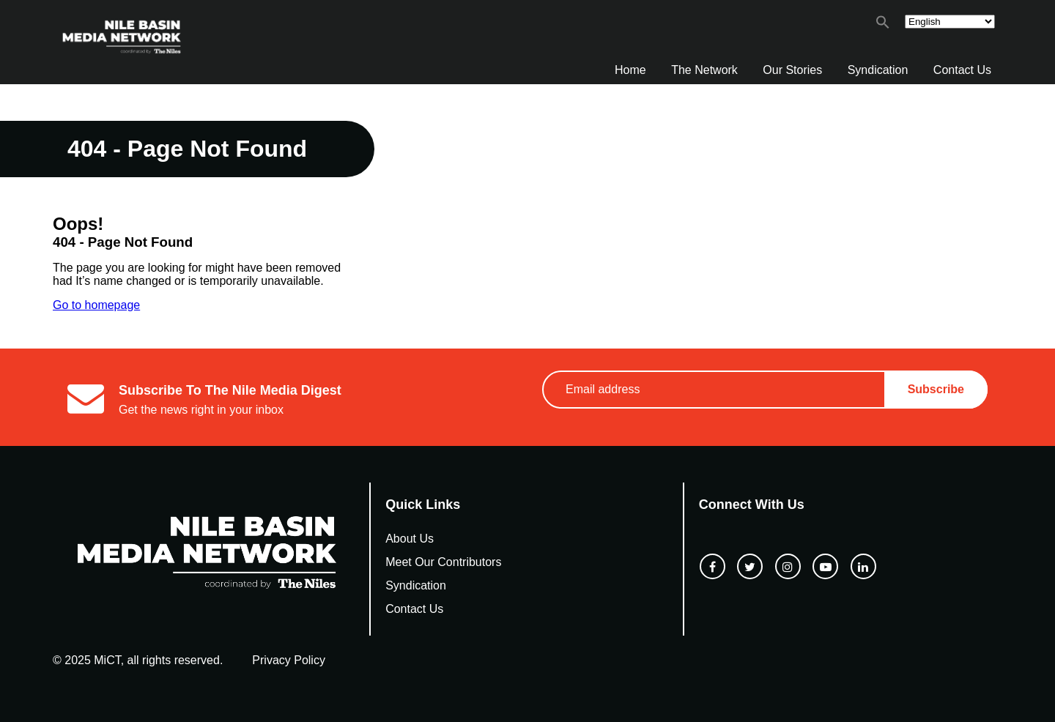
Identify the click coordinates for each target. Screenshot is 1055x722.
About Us (409, 538)
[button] (883, 25)
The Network (704, 70)
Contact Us (962, 70)
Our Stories (792, 70)
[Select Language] (950, 22)
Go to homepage (96, 305)
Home (630, 70)
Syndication (878, 70)
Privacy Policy (288, 660)
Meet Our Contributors (443, 562)
